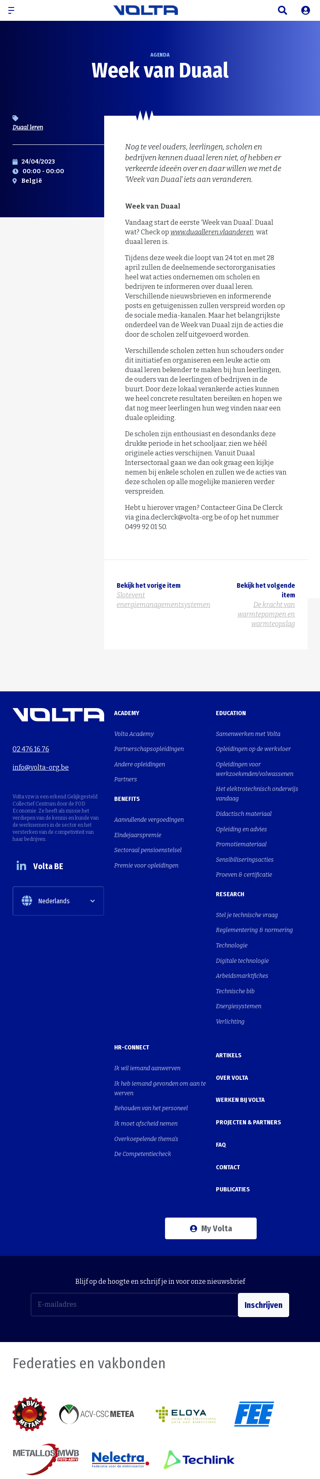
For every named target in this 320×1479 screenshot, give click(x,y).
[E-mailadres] (134, 1248)
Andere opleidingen (139, 760)
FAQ (221, 1099)
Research (230, 881)
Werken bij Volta (240, 1063)
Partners (125, 774)
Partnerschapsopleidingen (149, 747)
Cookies (267, 1463)
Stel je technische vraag (247, 901)
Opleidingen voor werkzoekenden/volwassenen (254, 765)
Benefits (127, 793)
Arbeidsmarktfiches (242, 955)
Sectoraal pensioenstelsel (148, 840)
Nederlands (46, 903)
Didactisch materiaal (244, 807)
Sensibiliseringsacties (245, 848)
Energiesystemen (238, 983)
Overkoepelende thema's (146, 1107)
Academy (126, 713)
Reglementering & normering (254, 914)
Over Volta (232, 1045)
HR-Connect (131, 1022)
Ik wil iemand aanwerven (147, 1042)
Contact (228, 1117)
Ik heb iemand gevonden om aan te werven (160, 1061)
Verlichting (230, 997)
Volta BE (43, 867)
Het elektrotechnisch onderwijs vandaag (257, 789)
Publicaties (233, 1135)
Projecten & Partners (248, 1081)
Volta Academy (134, 733)
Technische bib (235, 969)
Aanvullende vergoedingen (149, 813)
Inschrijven (263, 1248)
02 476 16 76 (30, 747)
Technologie (232, 928)
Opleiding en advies (241, 821)
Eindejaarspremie (137, 826)
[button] (14, 10)
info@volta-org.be (40, 763)
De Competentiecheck (142, 1120)
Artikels (229, 1028)
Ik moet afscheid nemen (146, 1093)
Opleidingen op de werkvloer (253, 747)
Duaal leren (27, 127)
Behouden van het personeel (151, 1079)
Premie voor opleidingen (146, 854)
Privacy (298, 1463)
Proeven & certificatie (244, 862)
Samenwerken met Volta (248, 733)
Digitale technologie (242, 942)
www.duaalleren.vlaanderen (212, 232)
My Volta (211, 1172)
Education (231, 713)
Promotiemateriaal (241, 834)
